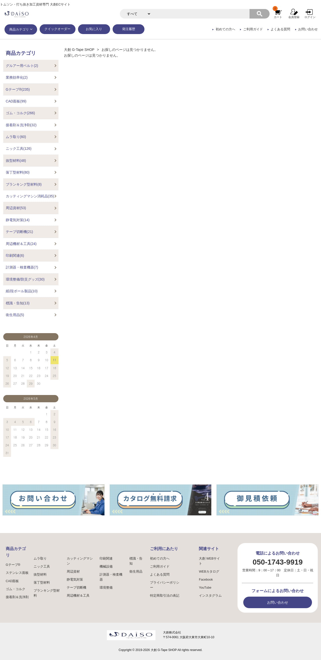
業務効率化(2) (17, 77)
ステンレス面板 (17, 573)
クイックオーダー (57, 29)
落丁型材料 (42, 582)
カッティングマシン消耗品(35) (30, 196)
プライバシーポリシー (164, 585)
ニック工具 (42, 566)
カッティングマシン (80, 561)
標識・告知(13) (18, 303)
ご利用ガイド (253, 29)
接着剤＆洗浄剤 (17, 597)
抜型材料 (40, 574)
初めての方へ (225, 29)
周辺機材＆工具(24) (21, 244)
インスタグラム (210, 595)
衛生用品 (135, 571)
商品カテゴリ (19, 29)
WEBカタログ (209, 571)
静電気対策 (75, 579)
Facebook (206, 579)
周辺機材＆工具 (78, 595)
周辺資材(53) (16, 208)
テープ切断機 (76, 587)
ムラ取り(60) (16, 137)
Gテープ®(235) (18, 89)
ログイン (309, 17)
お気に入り (94, 29)
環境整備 (106, 587)
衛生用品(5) (15, 315)
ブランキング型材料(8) (24, 184)
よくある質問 (280, 29)
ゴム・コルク (15, 589)
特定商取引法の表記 (164, 595)
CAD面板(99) (16, 101)
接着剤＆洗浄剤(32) (21, 125)
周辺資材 (73, 571)
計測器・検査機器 (111, 577)
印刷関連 (106, 558)
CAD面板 (12, 581)
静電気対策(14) (18, 220)
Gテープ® (13, 565)
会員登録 (293, 17)
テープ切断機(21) (19, 232)
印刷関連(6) (15, 255)
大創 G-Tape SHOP (79, 50)
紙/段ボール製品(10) (22, 291)
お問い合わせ (308, 29)
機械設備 (106, 566)
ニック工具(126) (19, 149)
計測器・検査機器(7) (22, 267)
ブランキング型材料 (47, 593)
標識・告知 (135, 561)
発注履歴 (128, 29)
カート (278, 17)
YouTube (205, 587)
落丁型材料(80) (18, 172)
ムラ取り (40, 558)
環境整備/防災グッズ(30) (25, 279)
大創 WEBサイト (209, 561)
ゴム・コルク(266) (20, 113)
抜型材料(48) (16, 161)
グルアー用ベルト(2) (22, 66)
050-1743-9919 (277, 562)
